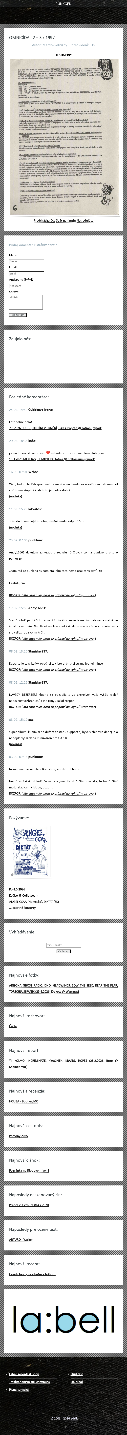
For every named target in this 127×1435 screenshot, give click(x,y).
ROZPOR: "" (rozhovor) (52, 595)
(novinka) (15, 496)
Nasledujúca (85, 220)
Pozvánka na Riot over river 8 (29, 1170)
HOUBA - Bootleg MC (23, 1101)
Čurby (13, 1026)
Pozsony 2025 (18, 1136)
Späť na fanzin (66, 220)
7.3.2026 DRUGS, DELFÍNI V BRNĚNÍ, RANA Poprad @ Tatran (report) (55, 428)
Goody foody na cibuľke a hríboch (32, 1274)
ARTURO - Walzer (21, 1240)
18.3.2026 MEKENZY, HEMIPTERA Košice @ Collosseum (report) (52, 459)
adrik (74, 1418)
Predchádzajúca (44, 220)
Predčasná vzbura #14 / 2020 (29, 1205)
